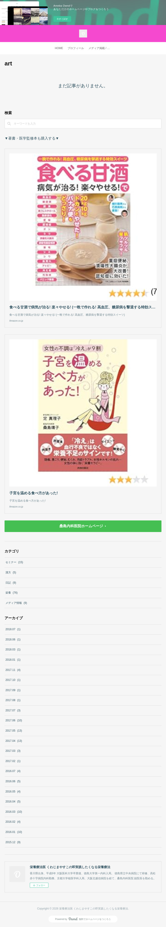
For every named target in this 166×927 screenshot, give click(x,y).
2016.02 (12, 821)
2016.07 (12, 771)
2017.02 (12, 761)
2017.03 (12, 750)
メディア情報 (16, 603)
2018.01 (12, 659)
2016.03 (13, 811)
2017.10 (12, 680)
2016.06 (12, 781)
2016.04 (12, 801)
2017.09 (12, 690)
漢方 (10, 572)
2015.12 (12, 842)
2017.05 (13, 730)
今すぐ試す (62, 19)
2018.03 (12, 649)
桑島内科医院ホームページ (81, 526)
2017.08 (12, 700)
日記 (10, 582)
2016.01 (13, 832)
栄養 (11, 592)
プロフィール (76, 48)
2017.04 (13, 740)
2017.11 (12, 670)
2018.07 (12, 629)
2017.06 (13, 720)
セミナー (14, 562)
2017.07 (12, 710)
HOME (59, 48)
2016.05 (12, 791)
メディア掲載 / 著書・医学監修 (100, 48)
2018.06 (12, 639)
